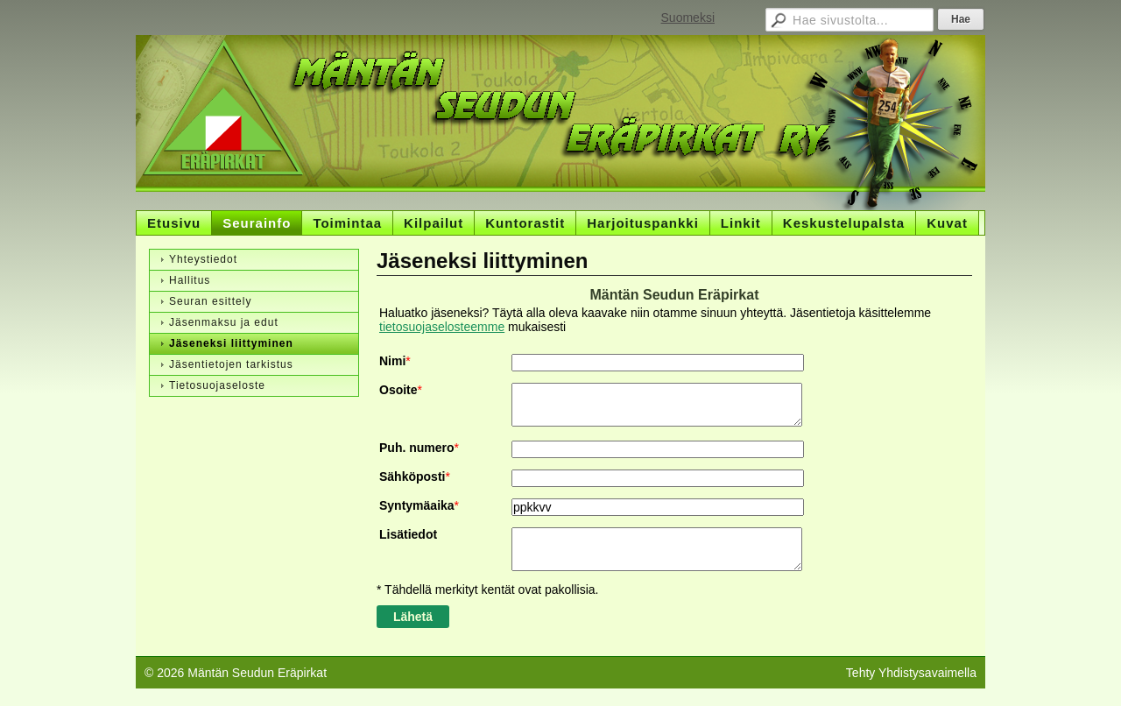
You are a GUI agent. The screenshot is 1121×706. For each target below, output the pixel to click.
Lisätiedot (408, 534)
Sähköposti (412, 476)
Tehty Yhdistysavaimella (911, 673)
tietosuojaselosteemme (441, 327)
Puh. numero (417, 448)
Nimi (392, 361)
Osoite (398, 390)
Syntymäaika (417, 505)
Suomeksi (688, 18)
